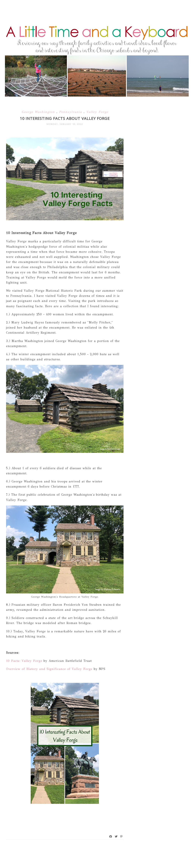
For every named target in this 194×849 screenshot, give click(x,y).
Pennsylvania (71, 112)
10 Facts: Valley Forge (24, 661)
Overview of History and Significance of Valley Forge (49, 669)
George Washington (39, 112)
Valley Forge (97, 112)
